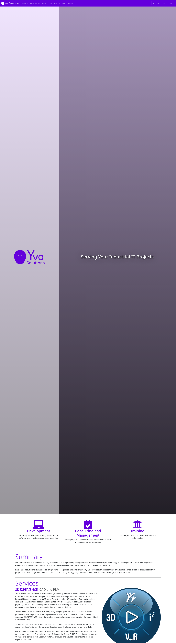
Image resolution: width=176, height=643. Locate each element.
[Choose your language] (164, 3)
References (35, 3)
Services (25, 3)
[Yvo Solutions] (10, 3)
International (59, 3)
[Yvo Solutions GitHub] (154, 3)
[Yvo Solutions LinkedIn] (158, 3)
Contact (69, 3)
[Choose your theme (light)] (172, 3)
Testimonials (46, 3)
